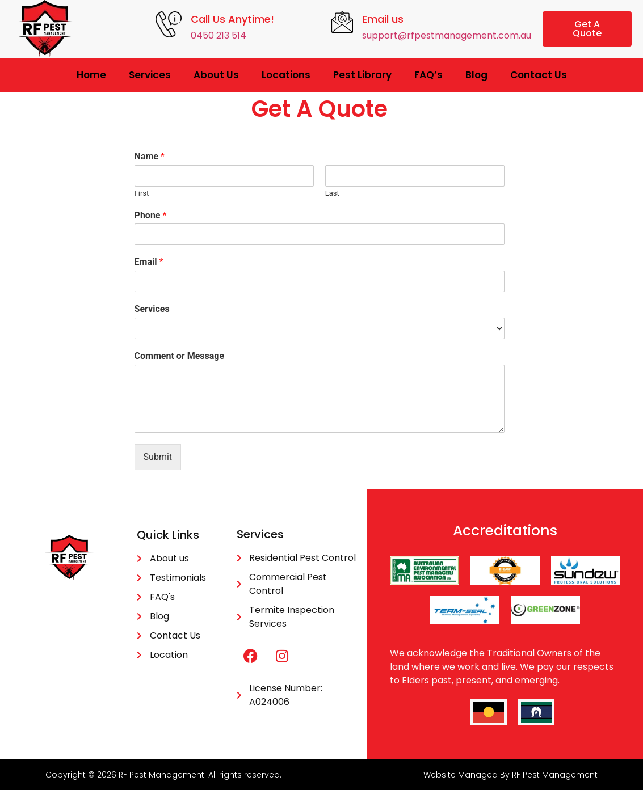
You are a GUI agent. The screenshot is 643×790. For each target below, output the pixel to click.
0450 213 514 (218, 35)
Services (150, 75)
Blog (476, 75)
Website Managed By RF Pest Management (510, 774)
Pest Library (362, 75)
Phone (151, 215)
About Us (216, 75)
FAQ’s (428, 75)
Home (91, 75)
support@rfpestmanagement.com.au (446, 35)
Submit (158, 456)
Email (149, 261)
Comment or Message (180, 355)
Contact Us (538, 75)
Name (150, 156)
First (142, 193)
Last (332, 193)
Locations (286, 75)
